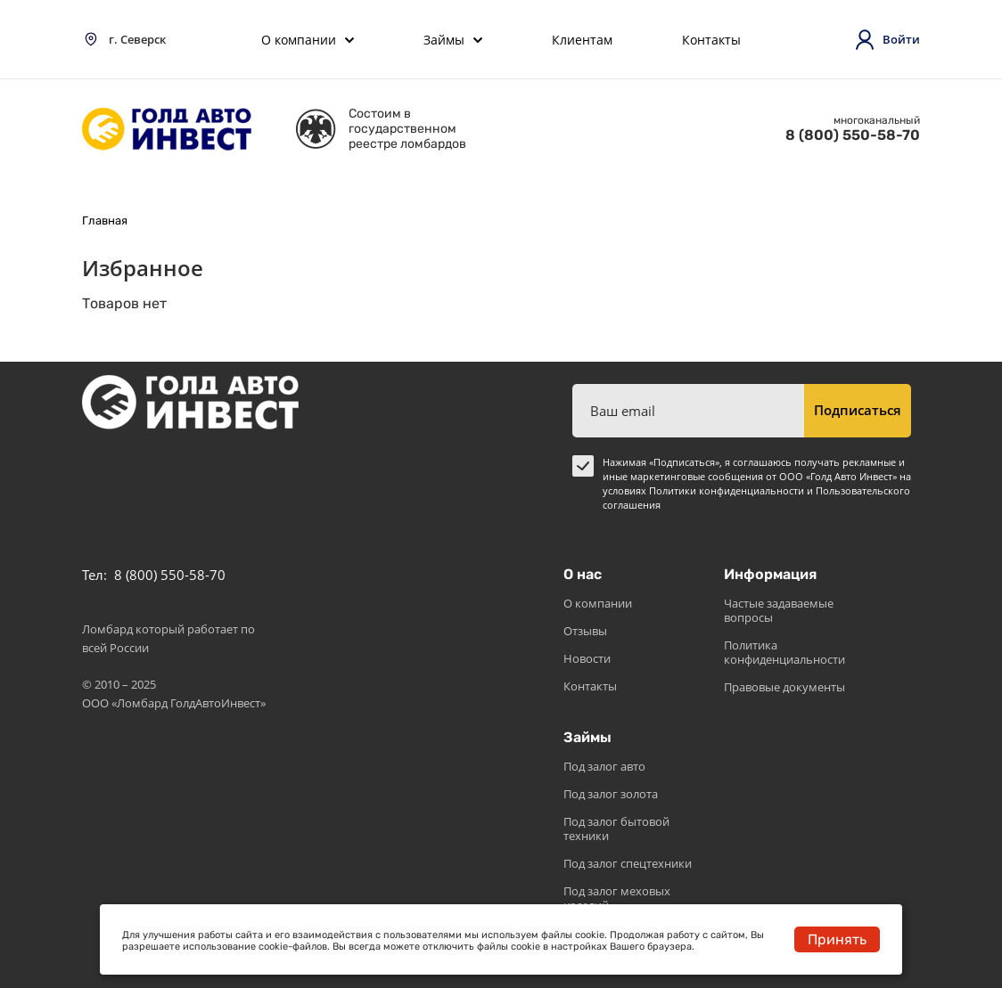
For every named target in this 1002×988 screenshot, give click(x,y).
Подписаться (857, 410)
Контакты (590, 686)
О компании (597, 603)
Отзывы (585, 631)
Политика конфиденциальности (784, 652)
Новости (587, 658)
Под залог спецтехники (627, 863)
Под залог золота (610, 794)
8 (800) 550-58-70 (852, 135)
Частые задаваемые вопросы (779, 610)
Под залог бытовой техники (616, 828)
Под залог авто (604, 766)
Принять (837, 939)
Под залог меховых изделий (616, 898)
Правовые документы (784, 687)
